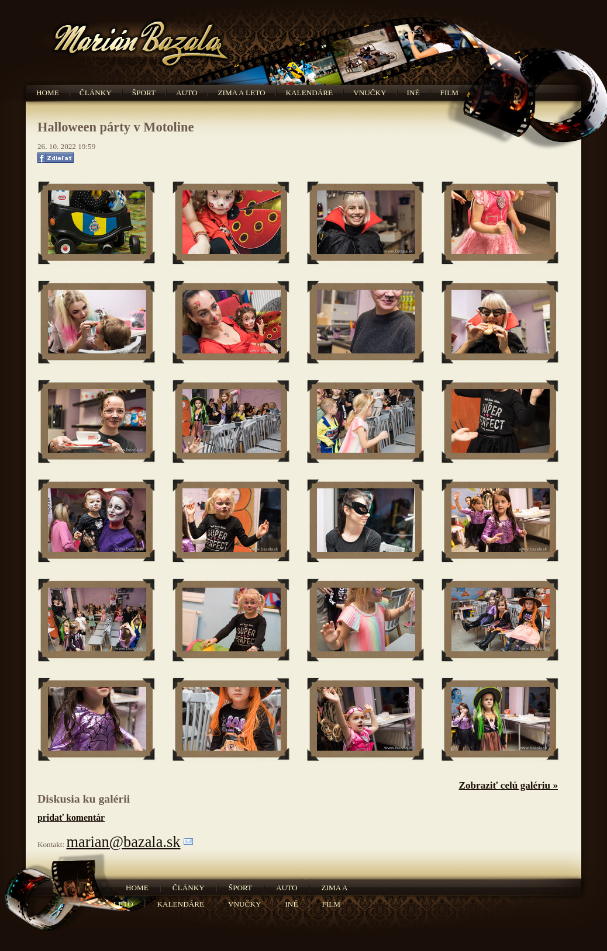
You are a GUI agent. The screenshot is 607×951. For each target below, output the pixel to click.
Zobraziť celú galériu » (508, 785)
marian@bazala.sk (123, 842)
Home (47, 92)
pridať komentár (71, 817)
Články (96, 92)
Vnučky (369, 92)
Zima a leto (241, 92)
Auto (186, 92)
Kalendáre (309, 92)
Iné (413, 92)
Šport (144, 92)
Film (449, 92)
